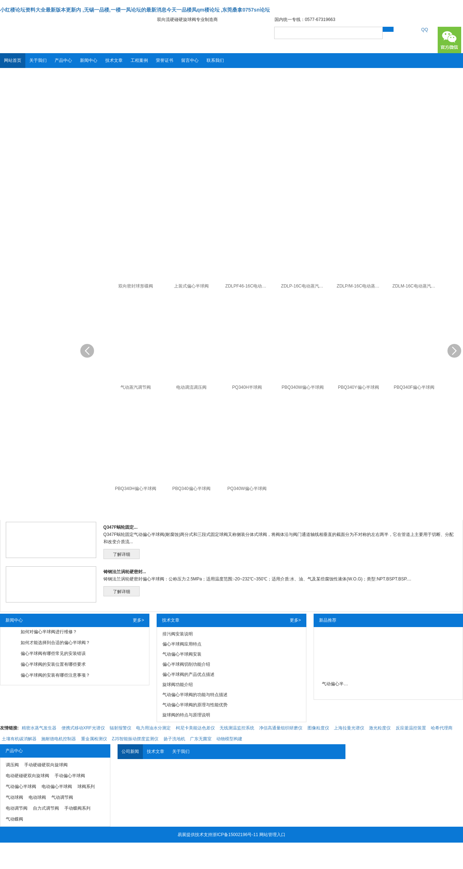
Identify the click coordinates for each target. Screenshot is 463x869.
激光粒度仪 (380, 727)
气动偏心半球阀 (336, 683)
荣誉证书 (164, 60)
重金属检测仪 (94, 738)
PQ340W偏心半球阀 (247, 488)
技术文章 (114, 60)
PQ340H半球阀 (247, 387)
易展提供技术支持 (195, 834)
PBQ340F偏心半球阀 (414, 387)
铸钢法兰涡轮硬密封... (124, 571)
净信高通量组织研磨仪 (280, 727)
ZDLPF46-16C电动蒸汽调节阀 (248, 286)
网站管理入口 (272, 834)
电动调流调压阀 (191, 387)
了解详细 (121, 554)
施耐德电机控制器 (58, 738)
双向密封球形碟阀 (135, 286)
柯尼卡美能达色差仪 (195, 727)
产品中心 (63, 60)
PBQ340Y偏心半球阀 (358, 387)
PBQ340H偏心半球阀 (135, 488)
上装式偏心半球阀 (191, 286)
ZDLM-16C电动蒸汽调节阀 (415, 286)
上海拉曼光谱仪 (349, 727)
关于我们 (38, 60)
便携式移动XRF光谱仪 (83, 727)
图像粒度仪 (318, 727)
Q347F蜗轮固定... (120, 527)
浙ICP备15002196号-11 (235, 834)
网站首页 (12, 60)
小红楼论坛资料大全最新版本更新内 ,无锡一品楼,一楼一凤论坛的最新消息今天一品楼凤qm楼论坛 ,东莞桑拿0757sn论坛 (135, 10)
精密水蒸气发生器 (39, 727)
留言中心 (190, 60)
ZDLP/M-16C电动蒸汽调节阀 (359, 286)
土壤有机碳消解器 (19, 738)
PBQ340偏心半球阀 (191, 488)
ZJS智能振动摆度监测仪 (135, 738)
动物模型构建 (229, 738)
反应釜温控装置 (411, 727)
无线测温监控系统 (237, 727)
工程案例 (139, 60)
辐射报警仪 (120, 727)
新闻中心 (88, 60)
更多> (138, 620)
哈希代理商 (442, 727)
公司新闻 (130, 751)
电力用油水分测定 (153, 727)
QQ (424, 29)
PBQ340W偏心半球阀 (302, 387)
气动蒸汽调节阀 (135, 387)
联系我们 (215, 60)
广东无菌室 (201, 738)
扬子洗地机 (174, 738)
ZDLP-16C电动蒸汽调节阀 (303, 286)
